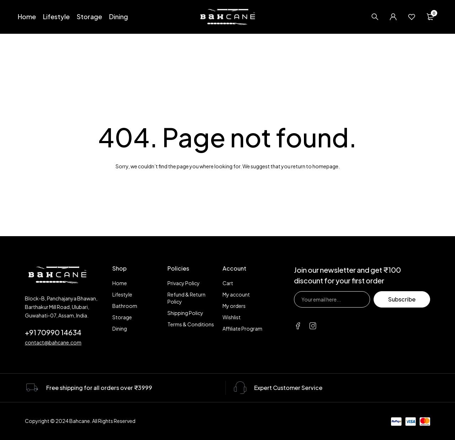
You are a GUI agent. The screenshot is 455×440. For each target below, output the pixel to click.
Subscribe (402, 299)
